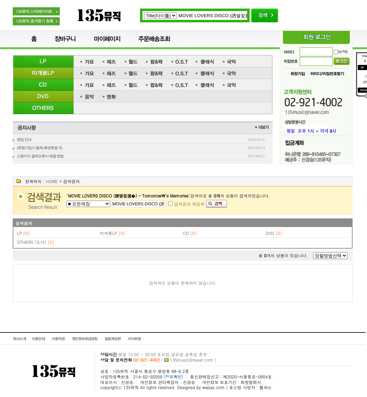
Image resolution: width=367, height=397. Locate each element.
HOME (52, 181)
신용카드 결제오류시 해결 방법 (40, 156)
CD (185, 233)
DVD (270, 233)
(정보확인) (173, 376)
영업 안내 (24, 139)
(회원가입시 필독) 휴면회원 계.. (40, 148)
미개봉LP (108, 233)
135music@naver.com (191, 360)
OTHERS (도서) (31, 242)
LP (19, 233)
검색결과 (23, 223)
